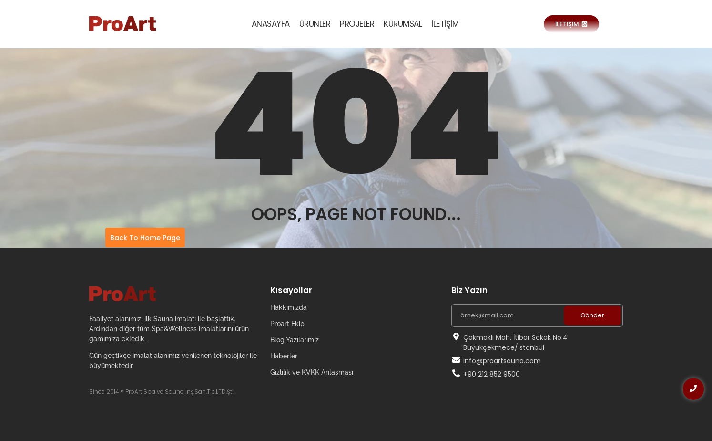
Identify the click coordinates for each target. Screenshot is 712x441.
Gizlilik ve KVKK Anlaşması (311, 372)
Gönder (592, 315)
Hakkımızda (288, 307)
